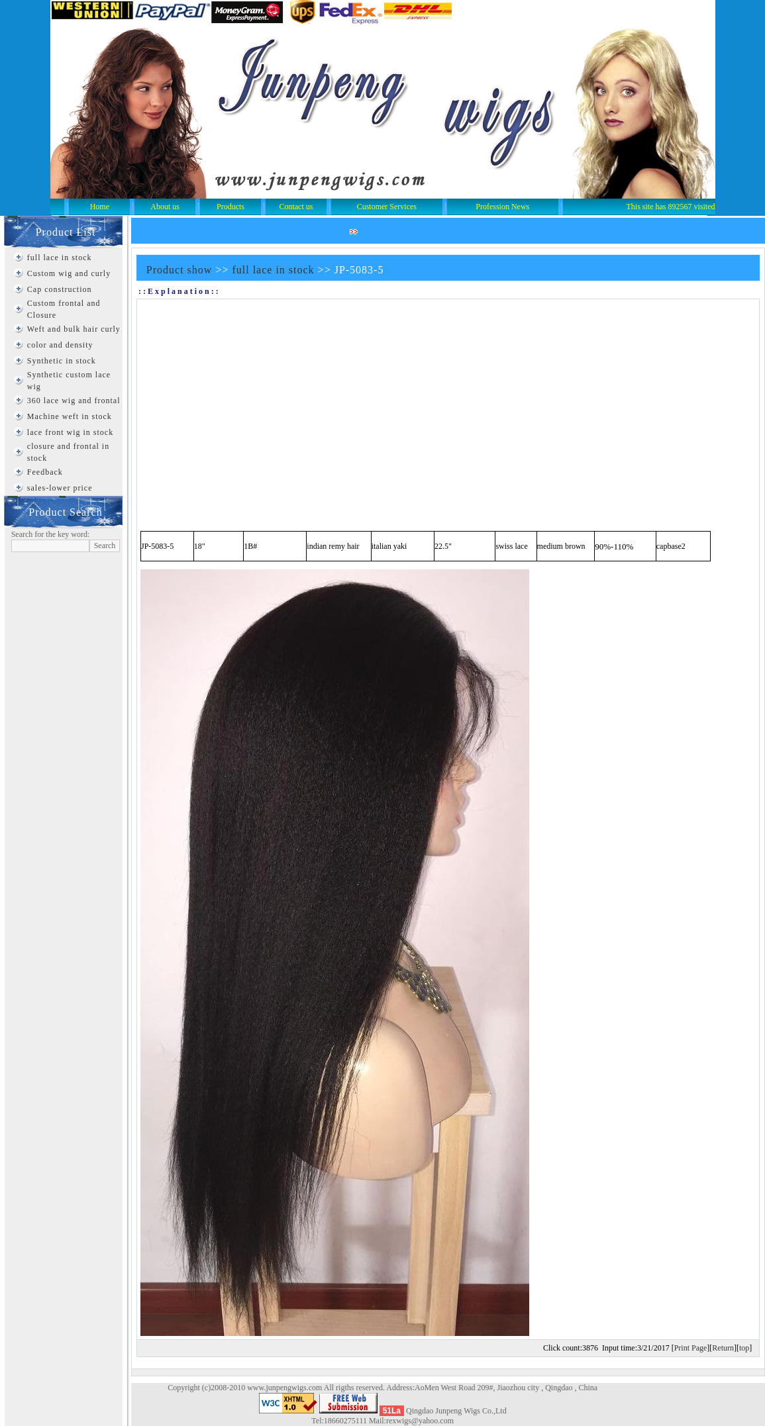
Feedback (45, 472)
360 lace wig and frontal (74, 400)
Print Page (690, 1348)
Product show (179, 269)
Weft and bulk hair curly (74, 329)
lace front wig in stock (70, 432)
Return (723, 1348)
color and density (60, 345)
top (744, 1348)
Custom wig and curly (69, 273)
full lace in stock (59, 257)
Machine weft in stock (69, 416)
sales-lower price (60, 488)
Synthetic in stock (61, 360)
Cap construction (59, 289)
